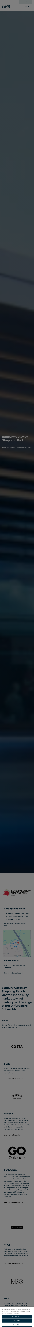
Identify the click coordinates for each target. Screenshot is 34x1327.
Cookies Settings (17, 1324)
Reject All (17, 1320)
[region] (17, 1317)
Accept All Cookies (17, 1316)
